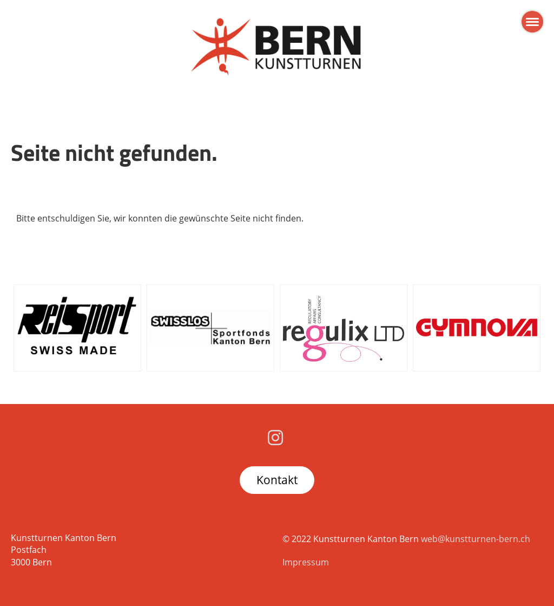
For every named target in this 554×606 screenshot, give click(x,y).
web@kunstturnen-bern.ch (475, 539)
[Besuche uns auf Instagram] (275, 437)
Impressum (305, 562)
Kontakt (277, 479)
